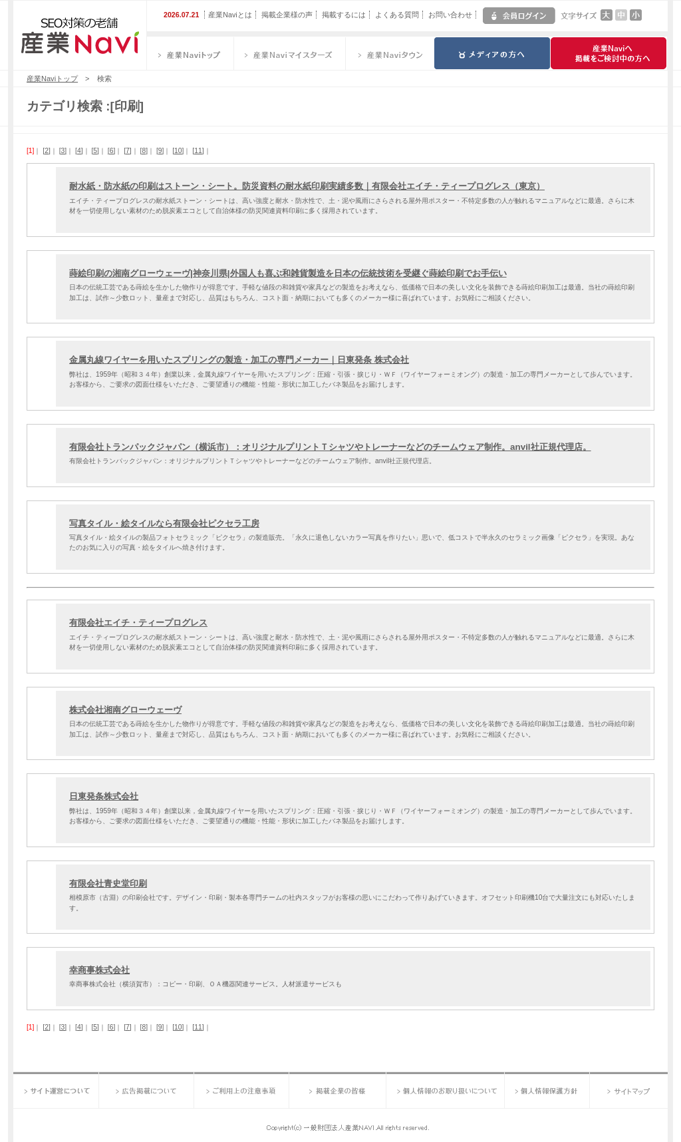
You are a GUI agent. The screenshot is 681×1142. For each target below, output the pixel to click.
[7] (127, 150)
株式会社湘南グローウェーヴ (125, 710)
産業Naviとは (229, 15)
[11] (198, 150)
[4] (78, 150)
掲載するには (344, 15)
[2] (46, 150)
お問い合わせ (450, 15)
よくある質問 (397, 15)
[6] (111, 150)
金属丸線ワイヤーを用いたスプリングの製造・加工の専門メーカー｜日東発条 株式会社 (239, 360)
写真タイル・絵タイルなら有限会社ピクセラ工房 (164, 523)
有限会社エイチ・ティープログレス (138, 623)
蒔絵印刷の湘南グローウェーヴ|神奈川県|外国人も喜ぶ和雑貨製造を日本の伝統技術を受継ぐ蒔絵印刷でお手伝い (288, 273)
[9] (160, 150)
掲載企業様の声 (287, 15)
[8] (144, 150)
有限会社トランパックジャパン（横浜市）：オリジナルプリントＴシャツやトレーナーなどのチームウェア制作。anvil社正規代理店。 (330, 447)
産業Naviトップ (52, 79)
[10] (178, 150)
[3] (63, 150)
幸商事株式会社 (99, 970)
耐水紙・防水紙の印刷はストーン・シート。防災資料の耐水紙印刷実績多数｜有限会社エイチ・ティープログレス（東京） (307, 186)
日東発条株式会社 (103, 796)
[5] (94, 150)
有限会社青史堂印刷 (108, 883)
